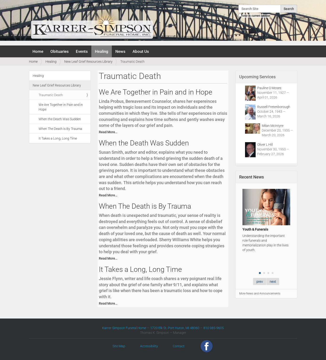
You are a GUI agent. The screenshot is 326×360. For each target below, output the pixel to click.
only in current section (256, 15)
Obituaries (59, 51)
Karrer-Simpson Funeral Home (124, 328)
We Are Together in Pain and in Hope (61, 107)
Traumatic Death (51, 95)
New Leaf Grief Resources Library (88, 61)
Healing (101, 51)
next (273, 281)
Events (82, 51)
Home (37, 51)
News (120, 51)
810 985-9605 (213, 328)
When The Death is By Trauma (60, 129)
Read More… (108, 132)
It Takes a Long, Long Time (58, 138)
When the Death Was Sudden (60, 119)
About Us (141, 51)
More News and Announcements (259, 293)
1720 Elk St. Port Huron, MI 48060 (174, 328)
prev (259, 281)
